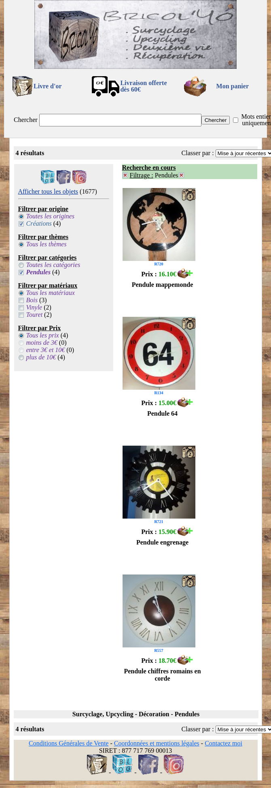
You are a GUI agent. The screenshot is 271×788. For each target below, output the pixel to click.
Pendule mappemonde (162, 284)
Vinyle (34, 307)
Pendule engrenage (162, 542)
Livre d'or (47, 86)
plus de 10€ (41, 357)
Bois (32, 300)
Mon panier (232, 86)
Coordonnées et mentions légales (156, 743)
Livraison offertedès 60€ (143, 86)
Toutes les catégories (53, 264)
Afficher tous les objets (48, 191)
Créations (39, 223)
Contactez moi (223, 743)
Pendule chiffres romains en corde (162, 675)
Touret (34, 314)
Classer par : (198, 152)
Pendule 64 (162, 413)
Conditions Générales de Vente (68, 743)
